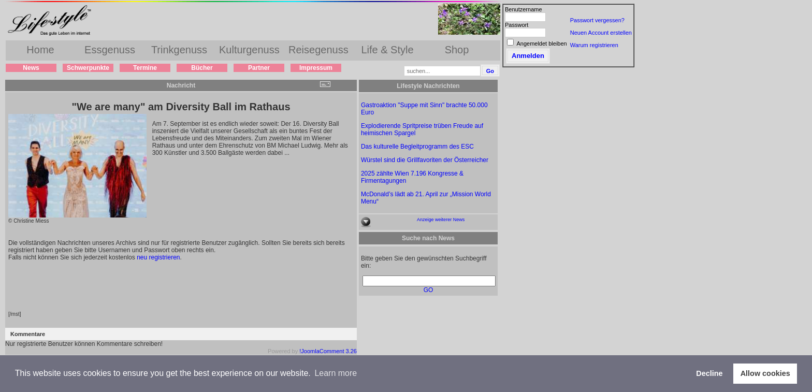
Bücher (201, 67)
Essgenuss (109, 49)
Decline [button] (709, 373)
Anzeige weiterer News (441, 219)
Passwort (516, 25)
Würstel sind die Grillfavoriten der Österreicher (424, 160)
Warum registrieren (594, 45)
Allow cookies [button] (765, 373)
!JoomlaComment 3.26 (328, 351)
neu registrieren (158, 257)
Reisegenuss (318, 49)
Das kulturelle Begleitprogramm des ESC (417, 146)
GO (428, 290)
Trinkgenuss (179, 49)
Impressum (315, 67)
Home (40, 49)
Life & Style (387, 49)
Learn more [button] (335, 373)
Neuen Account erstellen (601, 33)
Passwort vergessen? (597, 20)
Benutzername (523, 9)
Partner (259, 67)
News (31, 67)
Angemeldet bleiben (541, 43)
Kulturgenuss (249, 49)
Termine (145, 67)
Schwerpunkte (88, 67)
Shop (457, 49)
